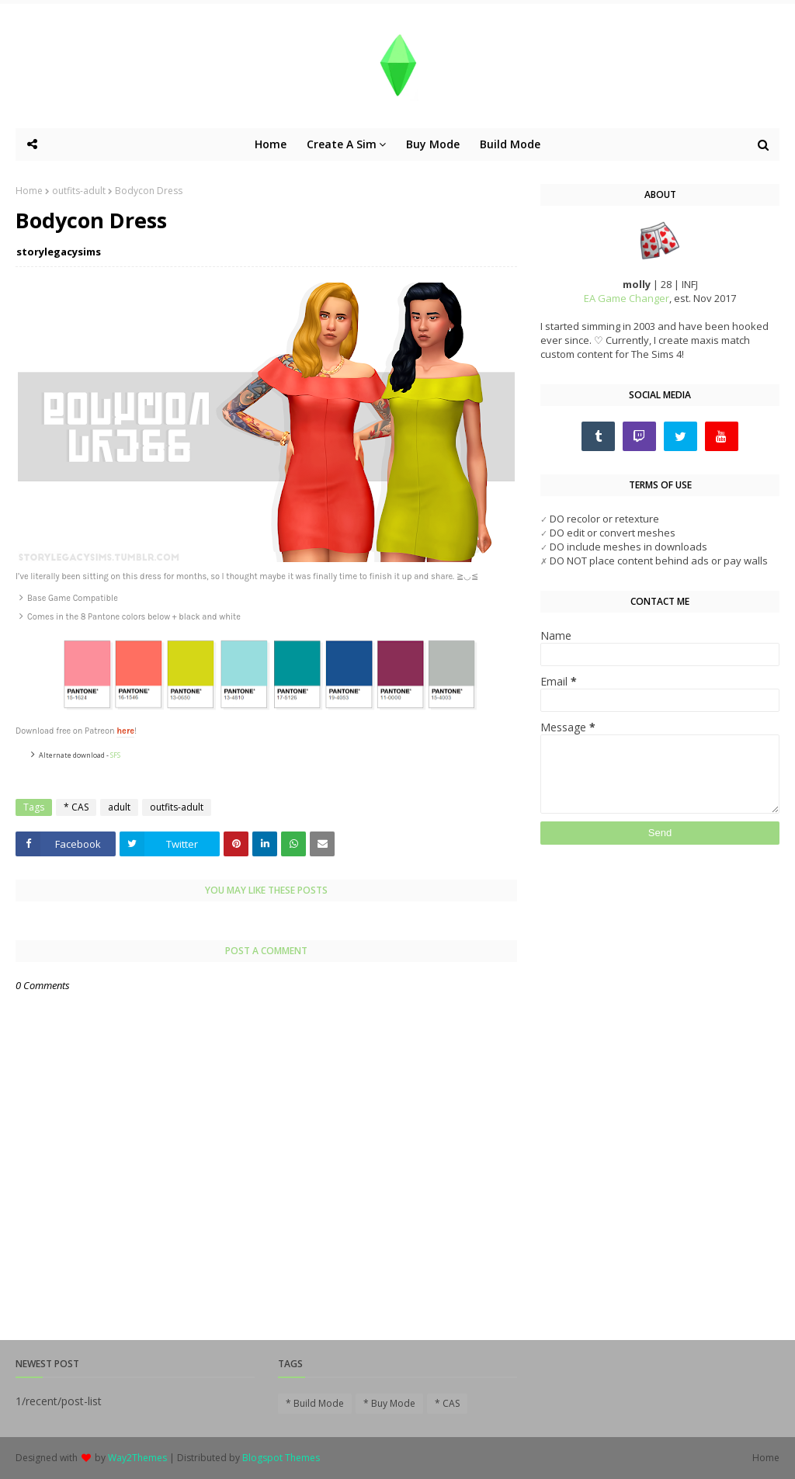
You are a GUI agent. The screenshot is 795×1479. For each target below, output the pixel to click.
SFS (115, 755)
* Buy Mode (389, 1403)
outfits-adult (79, 190)
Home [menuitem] (270, 144)
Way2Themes (137, 1457)
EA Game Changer (626, 298)
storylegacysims (58, 252)
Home (29, 190)
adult (119, 807)
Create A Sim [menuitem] (342, 144)
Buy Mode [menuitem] (433, 144)
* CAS (76, 807)
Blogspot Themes (281, 1457)
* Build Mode (315, 1403)
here (125, 731)
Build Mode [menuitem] (510, 144)
